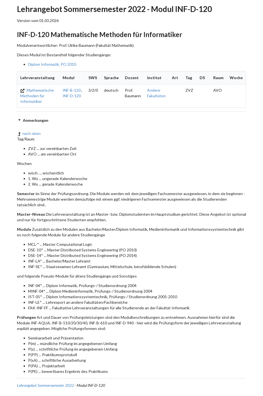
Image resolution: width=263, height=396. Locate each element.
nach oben (29, 133)
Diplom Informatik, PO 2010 (52, 64)
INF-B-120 (72, 90)
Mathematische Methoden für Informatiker (37, 96)
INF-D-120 (72, 95)
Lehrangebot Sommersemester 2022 (45, 385)
